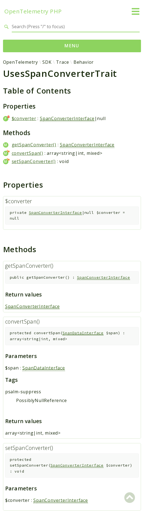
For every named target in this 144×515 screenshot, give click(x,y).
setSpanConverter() (34, 161)
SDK (46, 62)
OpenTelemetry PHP (33, 11)
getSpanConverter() (34, 145)
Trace (62, 62)
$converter (24, 118)
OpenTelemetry (20, 62)
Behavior (84, 62)
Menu (72, 46)
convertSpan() (27, 153)
